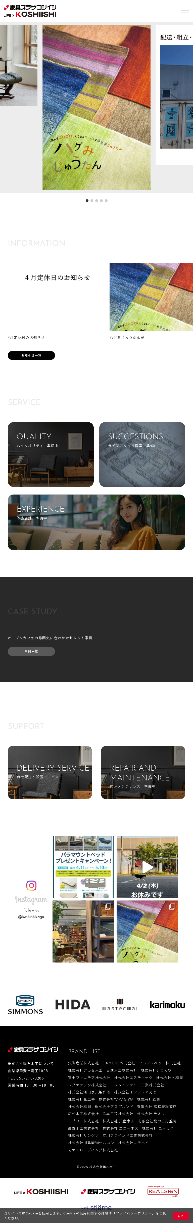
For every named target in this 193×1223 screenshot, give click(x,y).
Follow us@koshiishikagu (31, 914)
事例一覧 (31, 651)
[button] (87, 200)
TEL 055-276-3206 (26, 1078)
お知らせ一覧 (31, 355)
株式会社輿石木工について (31, 1063)
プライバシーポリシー (134, 1213)
